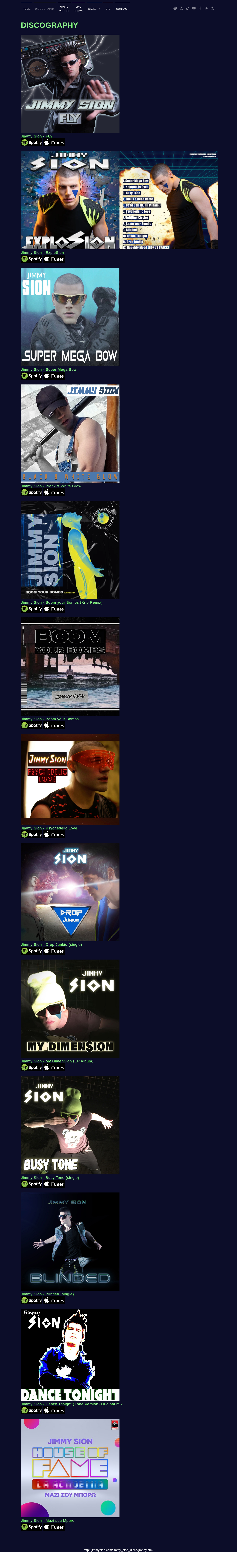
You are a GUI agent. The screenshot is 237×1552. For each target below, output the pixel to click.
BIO (108, 9)
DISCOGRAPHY (45, 9)
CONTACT (122, 9)
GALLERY (94, 9)
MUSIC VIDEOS (64, 8)
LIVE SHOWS (79, 8)
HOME (27, 9)
